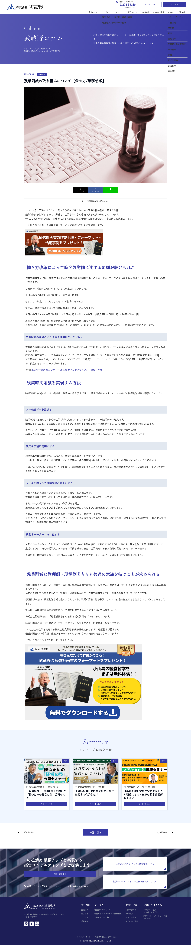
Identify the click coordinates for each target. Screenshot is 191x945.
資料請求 (174, 4)
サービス (106, 12)
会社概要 (84, 909)
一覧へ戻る (95, 832)
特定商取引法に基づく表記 (105, 936)
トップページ (31, 49)
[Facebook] (32, 923)
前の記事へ (29, 832)
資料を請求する (59, 874)
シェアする (95, 190)
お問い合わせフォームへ (78, 886)
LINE (110, 190)
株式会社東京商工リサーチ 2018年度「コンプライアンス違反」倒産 (66, 369)
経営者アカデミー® (102, 909)
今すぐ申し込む (47, 804)
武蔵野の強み (93, 12)
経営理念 (84, 913)
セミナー (118, 12)
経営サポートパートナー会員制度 (108, 913)
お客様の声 (145, 12)
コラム (171, 12)
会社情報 (182, 12)
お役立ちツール (132, 12)
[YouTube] (37, 923)
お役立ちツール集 (101, 917)
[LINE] (26, 923)
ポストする (80, 190)
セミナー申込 (130, 917)
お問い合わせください (37, 886)
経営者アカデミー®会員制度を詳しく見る (141, 866)
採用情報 (84, 921)
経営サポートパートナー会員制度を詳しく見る (139, 884)
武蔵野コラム (45, 49)
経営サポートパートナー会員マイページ (155, 917)
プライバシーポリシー (84, 936)
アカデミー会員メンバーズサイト (150, 910)
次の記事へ (162, 832)
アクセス (84, 917)
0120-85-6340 (127, 4)
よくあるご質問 (158, 12)
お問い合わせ (149, 4)
